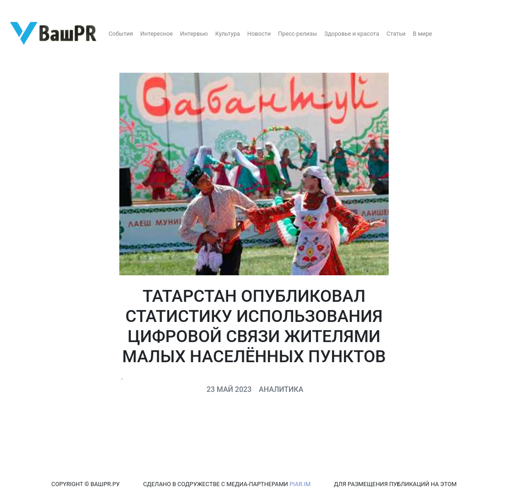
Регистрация (25, 8)
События (121, 33)
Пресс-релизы (297, 33)
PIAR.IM (299, 484)
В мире (422, 33)
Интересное (156, 33)
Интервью (194, 33)
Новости (259, 33)
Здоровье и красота (351, 33)
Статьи (396, 33)
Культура (227, 33)
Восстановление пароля (90, 8)
